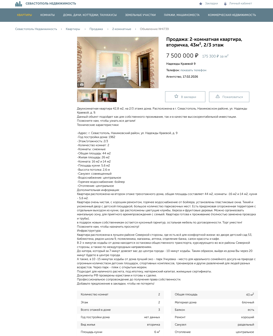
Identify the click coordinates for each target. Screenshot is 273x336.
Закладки (208, 3)
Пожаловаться (229, 97)
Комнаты (47, 15)
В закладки (185, 96)
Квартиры (24, 15)
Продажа (96, 29)
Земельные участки (140, 15)
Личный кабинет (238, 3)
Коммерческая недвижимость (232, 15)
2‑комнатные (121, 29)
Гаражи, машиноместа (182, 15)
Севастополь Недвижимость (36, 29)
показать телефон (193, 70)
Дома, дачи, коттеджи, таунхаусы (90, 15)
